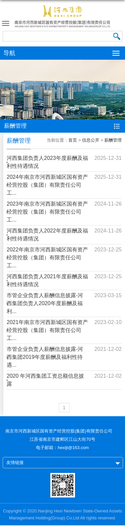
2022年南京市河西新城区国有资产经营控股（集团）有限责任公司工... (47, 257)
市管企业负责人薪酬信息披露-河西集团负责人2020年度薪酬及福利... (45, 303)
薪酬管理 (113, 140)
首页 (72, 140)
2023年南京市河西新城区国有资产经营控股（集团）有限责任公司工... (47, 212)
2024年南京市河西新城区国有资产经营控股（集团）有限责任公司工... (47, 185)
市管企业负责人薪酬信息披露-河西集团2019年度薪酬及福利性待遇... (45, 357)
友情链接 (15, 462)
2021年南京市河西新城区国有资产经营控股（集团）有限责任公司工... (47, 330)
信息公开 (90, 140)
